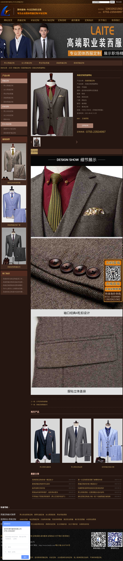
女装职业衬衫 (84, 524)
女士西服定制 (26, 63)
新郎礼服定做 (39, 515)
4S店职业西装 (91, 519)
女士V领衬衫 (73, 524)
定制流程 (62, 20)
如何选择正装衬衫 (38, 488)
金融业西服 (24, 519)
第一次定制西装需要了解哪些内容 (90, 480)
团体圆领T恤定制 (9, 133)
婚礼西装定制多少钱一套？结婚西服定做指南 (94, 496)
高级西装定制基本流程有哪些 (13, 292)
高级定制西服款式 (42, 404)
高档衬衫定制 (50, 524)
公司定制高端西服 (42, 401)
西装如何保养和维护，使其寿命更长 (45, 492)
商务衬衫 (6, 119)
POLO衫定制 (48, 20)
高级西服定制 (61, 63)
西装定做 (83, 557)
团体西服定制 (79, 63)
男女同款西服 (44, 63)
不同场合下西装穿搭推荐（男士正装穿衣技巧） (49, 496)
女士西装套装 (50, 515)
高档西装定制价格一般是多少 (42, 480)
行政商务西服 (46, 519)
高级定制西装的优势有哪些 (12, 285)
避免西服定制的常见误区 (41, 484)
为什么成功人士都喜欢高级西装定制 (16, 288)
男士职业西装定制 (26, 515)
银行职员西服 (80, 519)
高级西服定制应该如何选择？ (13, 282)
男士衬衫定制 (8, 111)
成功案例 (75, 20)
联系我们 (66, 536)
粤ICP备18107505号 (62, 545)
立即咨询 (85, 125)
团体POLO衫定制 (9, 129)
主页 (10, 68)
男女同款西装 (62, 515)
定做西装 (85, 118)
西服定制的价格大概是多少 (87, 484)
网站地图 (119, 2)
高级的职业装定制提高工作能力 (14, 279)
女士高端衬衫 (62, 524)
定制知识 (89, 20)
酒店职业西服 (68, 519)
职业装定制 (68, 557)
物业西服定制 (34, 519)
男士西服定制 (9, 63)
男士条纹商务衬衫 (37, 524)
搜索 (112, 2)
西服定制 (21, 20)
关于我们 (102, 20)
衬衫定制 (35, 20)
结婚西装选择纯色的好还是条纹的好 (91, 488)
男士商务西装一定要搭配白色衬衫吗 (91, 492)
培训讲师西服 (57, 519)
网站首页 (8, 20)
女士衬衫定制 (8, 115)
